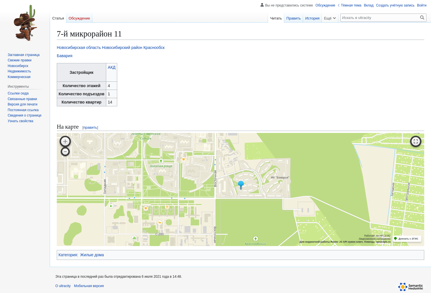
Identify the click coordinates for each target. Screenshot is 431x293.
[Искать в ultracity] (383, 18)
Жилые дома (92, 255)
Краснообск (154, 47)
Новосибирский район (122, 47)
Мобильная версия (89, 286)
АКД (112, 67)
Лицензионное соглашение (375, 238)
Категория (67, 255)
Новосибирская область (79, 47)
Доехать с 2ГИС (408, 238)
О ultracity (63, 286)
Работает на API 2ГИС (377, 235)
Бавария (64, 55)
